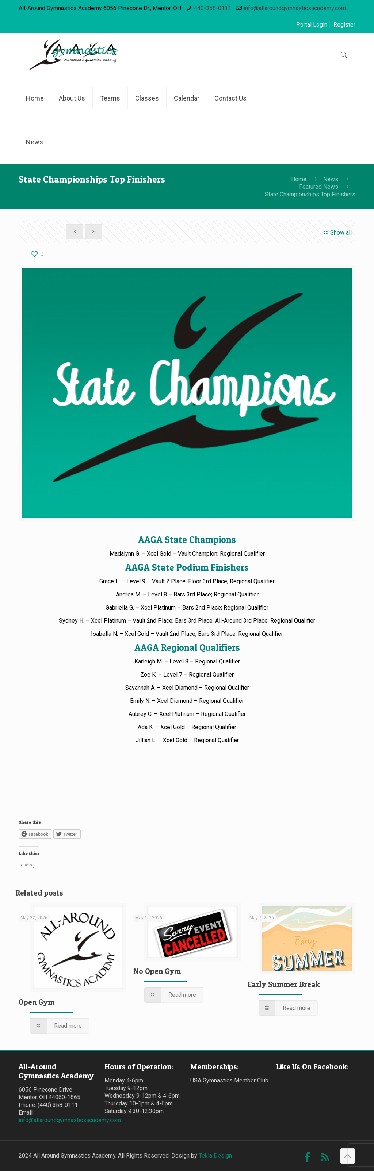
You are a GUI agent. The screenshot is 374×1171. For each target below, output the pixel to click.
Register (344, 24)
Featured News (318, 186)
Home (298, 179)
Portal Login (311, 24)
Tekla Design (215, 1155)
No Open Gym (157, 971)
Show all (336, 232)
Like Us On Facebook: (312, 1066)
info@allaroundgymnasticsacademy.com (295, 8)
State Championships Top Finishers (310, 194)
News (330, 179)
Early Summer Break (284, 984)
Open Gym (36, 1002)
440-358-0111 (212, 8)
